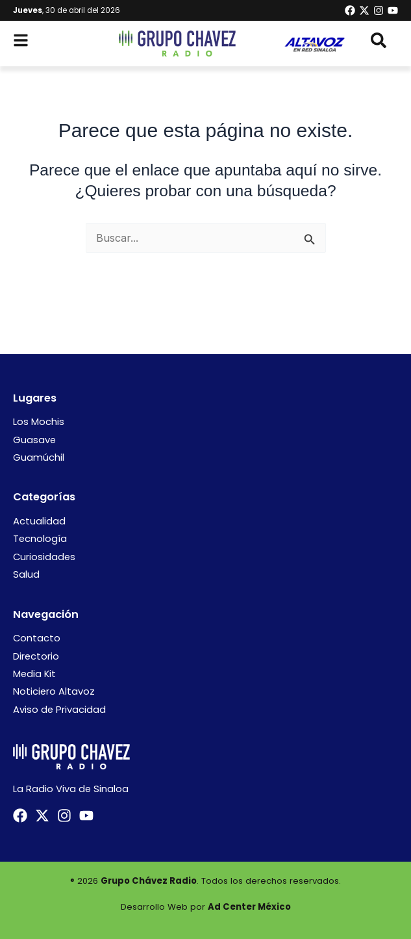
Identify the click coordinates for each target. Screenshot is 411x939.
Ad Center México (249, 907)
